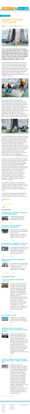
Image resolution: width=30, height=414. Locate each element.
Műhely (3, 410)
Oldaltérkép (12, 408)
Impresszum (12, 404)
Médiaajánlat (12, 405)
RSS (10, 410)
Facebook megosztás (7, 204)
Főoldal (3, 15)
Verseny (3, 405)
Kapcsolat (12, 407)
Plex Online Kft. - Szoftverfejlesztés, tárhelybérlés (24, 409)
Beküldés (3, 411)
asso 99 (7, 207)
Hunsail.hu (7, 26)
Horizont (7, 15)
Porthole (15, 3)
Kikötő (3, 408)
